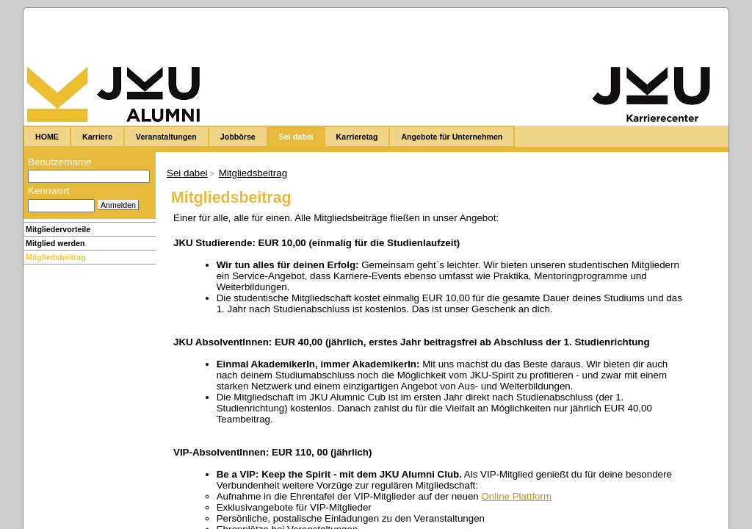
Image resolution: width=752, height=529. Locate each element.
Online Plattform (516, 496)
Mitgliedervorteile (58, 229)
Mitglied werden (55, 243)
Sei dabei (187, 173)
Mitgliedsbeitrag (56, 257)
